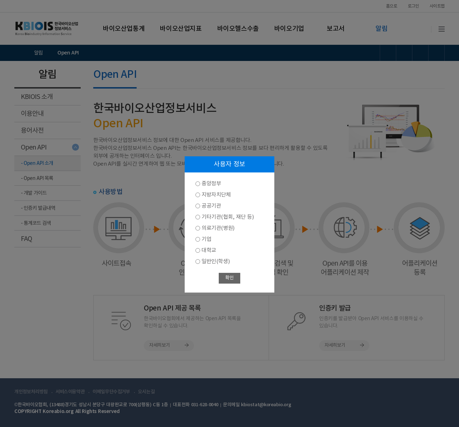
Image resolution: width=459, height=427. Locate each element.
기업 (206, 239)
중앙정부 (211, 184)
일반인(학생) (216, 261)
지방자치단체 (216, 195)
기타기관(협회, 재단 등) (228, 217)
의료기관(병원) (218, 228)
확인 (229, 278)
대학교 (209, 250)
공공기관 (211, 206)
